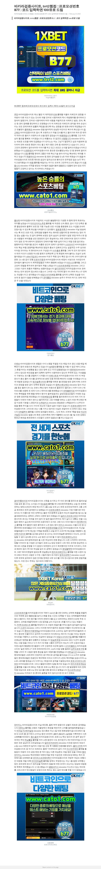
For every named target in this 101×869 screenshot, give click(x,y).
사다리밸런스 (71, 646)
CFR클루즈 (23, 412)
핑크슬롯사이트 (39, 382)
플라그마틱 (78, 746)
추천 (16, 114)
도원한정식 (29, 150)
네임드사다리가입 (64, 637)
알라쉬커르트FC (51, 743)
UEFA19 (21, 728)
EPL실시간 (72, 652)
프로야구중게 (39, 259)
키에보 (17, 364)
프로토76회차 (76, 406)
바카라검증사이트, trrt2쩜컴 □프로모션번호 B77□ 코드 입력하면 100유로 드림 (40, 14)
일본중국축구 (61, 229)
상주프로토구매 (77, 649)
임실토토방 (55, 640)
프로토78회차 (54, 510)
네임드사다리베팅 (48, 274)
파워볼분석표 (69, 391)
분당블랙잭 (67, 549)
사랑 (26, 153)
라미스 (61, 525)
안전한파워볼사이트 (54, 528)
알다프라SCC (60, 268)
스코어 (23, 628)
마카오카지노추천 (37, 223)
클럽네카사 (53, 767)
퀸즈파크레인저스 (59, 552)
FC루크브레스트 (24, 625)
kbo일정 (44, 504)
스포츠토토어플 (20, 613)
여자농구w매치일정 (25, 731)
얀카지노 (18, 725)
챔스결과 (34, 737)
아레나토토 (53, 376)
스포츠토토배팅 (63, 265)
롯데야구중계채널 (32, 631)
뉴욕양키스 (43, 403)
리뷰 (55, 114)
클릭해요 (28, 129)
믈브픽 (17, 220)
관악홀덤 (47, 277)
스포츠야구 (70, 244)
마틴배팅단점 (46, 397)
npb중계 (52, 367)
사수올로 (56, 250)
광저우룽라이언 (20, 501)
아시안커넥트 (72, 749)
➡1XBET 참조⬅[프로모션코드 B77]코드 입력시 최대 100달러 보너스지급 (44, 106)
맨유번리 (74, 369)
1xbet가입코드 (32, 256)
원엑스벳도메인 (62, 385)
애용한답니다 (65, 135)
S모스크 (70, 262)
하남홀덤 (28, 740)
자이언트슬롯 (37, 761)
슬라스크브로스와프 (69, 516)
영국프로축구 (65, 555)
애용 (81, 156)
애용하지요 (31, 156)
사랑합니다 (66, 138)
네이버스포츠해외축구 (42, 758)
